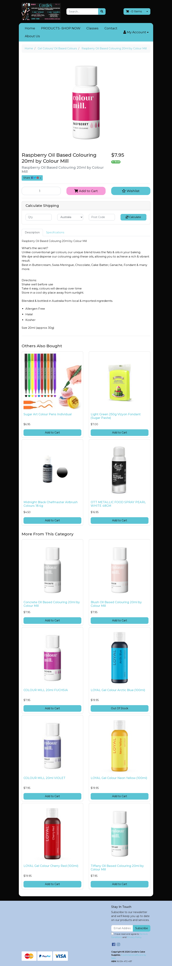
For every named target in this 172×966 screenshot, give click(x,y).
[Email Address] (122, 928)
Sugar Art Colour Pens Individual (48, 414)
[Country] (70, 217)
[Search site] (102, 11)
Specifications (55, 232)
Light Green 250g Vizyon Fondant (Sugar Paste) (116, 416)
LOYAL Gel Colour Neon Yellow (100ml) (119, 778)
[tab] (32, 232)
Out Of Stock (119, 708)
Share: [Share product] (31, 177)
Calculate (133, 217)
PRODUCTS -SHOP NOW (60, 28)
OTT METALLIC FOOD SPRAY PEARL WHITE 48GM (118, 503)
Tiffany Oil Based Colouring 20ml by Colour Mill (117, 867)
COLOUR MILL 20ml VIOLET (44, 778)
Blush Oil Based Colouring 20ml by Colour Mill (116, 604)
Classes (92, 28)
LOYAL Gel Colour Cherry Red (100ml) (51, 866)
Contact (110, 28)
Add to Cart (86, 191)
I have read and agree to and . (129, 935)
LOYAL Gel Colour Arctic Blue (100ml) (118, 690)
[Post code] (102, 217)
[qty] (39, 217)
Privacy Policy (134, 937)
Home (30, 28)
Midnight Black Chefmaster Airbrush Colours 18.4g (51, 503)
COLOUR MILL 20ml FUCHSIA (46, 690)
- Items (134, 11)
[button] (136, 32)
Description (32, 232)
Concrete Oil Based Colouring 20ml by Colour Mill (52, 604)
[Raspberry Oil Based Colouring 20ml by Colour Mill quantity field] (41, 191)
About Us (32, 36)
